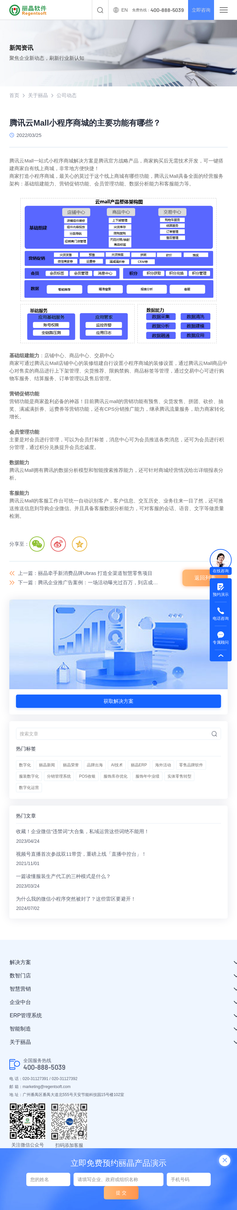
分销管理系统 (59, 776)
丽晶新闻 (47, 765)
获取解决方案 (118, 701)
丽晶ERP (139, 765)
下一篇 (89, 583)
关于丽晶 (38, 95)
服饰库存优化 (115, 776)
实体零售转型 (179, 776)
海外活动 (163, 765)
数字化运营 (29, 788)
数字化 (25, 765)
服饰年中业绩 (147, 776)
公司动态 (67, 95)
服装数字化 (29, 776)
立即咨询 (199, 10)
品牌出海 (95, 765)
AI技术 (116, 765)
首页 (14, 95)
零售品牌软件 (191, 765)
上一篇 (85, 573)
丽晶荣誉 (71, 765)
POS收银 (87, 776)
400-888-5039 (44, 1068)
